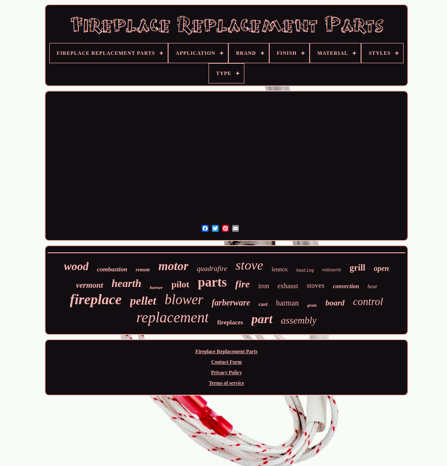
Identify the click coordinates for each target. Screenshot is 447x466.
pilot (180, 284)
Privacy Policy (226, 372)
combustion (112, 269)
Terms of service (226, 383)
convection (346, 286)
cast (263, 304)
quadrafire (212, 269)
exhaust (288, 285)
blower (184, 299)
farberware (230, 302)
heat (372, 286)
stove (249, 265)
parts (212, 282)
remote (143, 270)
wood (76, 266)
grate (312, 305)
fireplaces (230, 322)
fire (242, 284)
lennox (280, 269)
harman (287, 303)
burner (156, 287)
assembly (298, 320)
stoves (316, 285)
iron (263, 285)
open (381, 268)
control (368, 301)
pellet (143, 300)
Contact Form (226, 362)
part (262, 319)
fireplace (96, 299)
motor (173, 266)
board (334, 302)
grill (357, 267)
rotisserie (331, 270)
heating (305, 270)
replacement (173, 317)
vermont (89, 285)
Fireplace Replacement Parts (226, 351)
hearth (127, 283)
